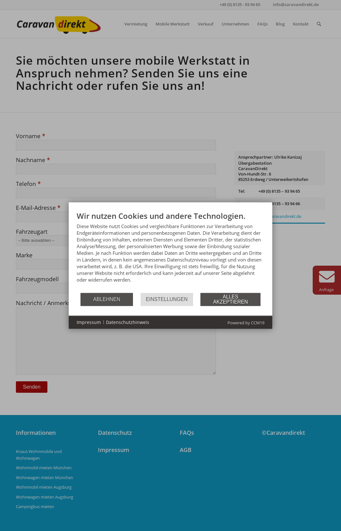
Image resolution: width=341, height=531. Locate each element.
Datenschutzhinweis (127, 322)
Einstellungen (167, 299)
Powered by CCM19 (245, 322)
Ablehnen (106, 299)
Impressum (89, 322)
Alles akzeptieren (230, 299)
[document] (170, 251)
